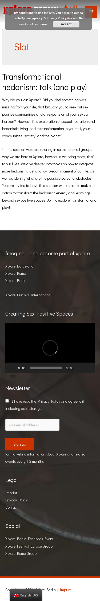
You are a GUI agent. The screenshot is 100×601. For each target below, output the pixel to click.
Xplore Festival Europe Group (29, 546)
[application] (50, 348)
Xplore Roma (15, 273)
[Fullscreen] (87, 368)
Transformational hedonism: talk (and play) (44, 81)
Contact (11, 507)
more (43, 24)
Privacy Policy (49, 401)
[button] (50, 348)
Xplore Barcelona (19, 266)
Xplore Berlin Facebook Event (29, 538)
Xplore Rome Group (21, 553)
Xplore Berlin (15, 280)
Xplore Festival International (28, 294)
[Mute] (79, 368)
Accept (66, 24)
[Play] (12, 368)
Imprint (11, 492)
